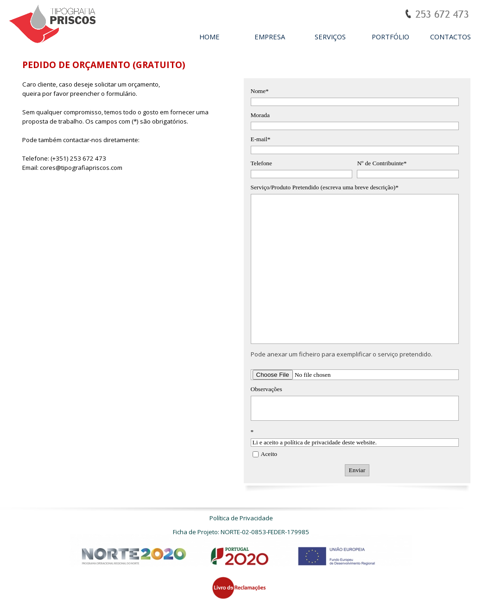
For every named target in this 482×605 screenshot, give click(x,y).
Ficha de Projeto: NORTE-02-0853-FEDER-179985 (241, 532)
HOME (209, 36)
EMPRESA (269, 36)
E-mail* (261, 139)
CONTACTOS (450, 36)
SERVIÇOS (330, 36)
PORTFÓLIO (390, 36)
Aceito (269, 453)
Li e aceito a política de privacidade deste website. (355, 442)
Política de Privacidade (241, 518)
